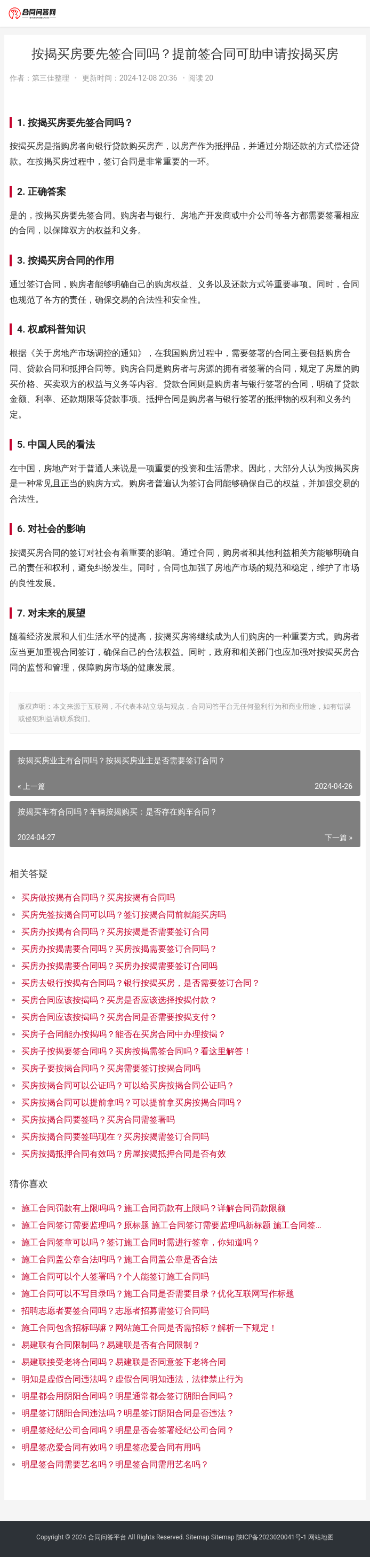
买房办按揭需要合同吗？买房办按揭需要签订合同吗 (119, 966)
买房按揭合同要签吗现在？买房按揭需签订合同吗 (115, 1137)
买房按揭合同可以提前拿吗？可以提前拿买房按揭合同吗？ (132, 1102)
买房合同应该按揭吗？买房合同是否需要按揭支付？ (119, 1017)
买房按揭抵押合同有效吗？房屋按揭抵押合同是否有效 (123, 1154)
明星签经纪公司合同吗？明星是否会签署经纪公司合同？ (128, 1430)
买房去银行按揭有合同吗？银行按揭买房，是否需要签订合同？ (140, 983)
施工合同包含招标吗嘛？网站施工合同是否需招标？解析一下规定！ (149, 1328)
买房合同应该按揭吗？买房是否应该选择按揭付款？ (119, 1000)
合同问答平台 (107, 1537)
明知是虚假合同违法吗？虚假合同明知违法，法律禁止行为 (132, 1379)
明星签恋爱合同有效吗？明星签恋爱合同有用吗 (110, 1447)
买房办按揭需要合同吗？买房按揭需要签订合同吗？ (119, 949)
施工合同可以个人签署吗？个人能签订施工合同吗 (115, 1276)
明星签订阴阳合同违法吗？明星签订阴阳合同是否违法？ (128, 1413)
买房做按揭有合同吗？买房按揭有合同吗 (98, 897)
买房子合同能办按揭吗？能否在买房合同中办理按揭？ (123, 1034)
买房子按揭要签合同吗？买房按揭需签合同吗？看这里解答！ (136, 1051)
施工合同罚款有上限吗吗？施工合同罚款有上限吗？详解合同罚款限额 (153, 1208)
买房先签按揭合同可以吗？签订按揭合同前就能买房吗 (123, 915)
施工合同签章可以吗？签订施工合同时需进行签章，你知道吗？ (140, 1242)
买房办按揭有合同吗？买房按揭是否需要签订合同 (115, 932)
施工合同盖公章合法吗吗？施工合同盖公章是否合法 (119, 1259)
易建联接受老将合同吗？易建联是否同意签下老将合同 (123, 1362)
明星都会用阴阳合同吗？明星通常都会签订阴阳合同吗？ (128, 1396)
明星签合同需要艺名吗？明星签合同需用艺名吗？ (115, 1464)
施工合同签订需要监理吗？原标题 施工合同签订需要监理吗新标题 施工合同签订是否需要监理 (173, 1225)
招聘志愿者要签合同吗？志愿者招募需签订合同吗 (115, 1311)
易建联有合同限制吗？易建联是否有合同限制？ (110, 1345)
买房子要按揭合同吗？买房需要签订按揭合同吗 (110, 1068)
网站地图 (321, 1537)
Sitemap (198, 1537)
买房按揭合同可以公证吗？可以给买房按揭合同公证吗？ (128, 1085)
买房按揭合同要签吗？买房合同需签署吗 (98, 1120)
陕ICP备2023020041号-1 (271, 1537)
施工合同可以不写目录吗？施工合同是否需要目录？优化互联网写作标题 (157, 1294)
